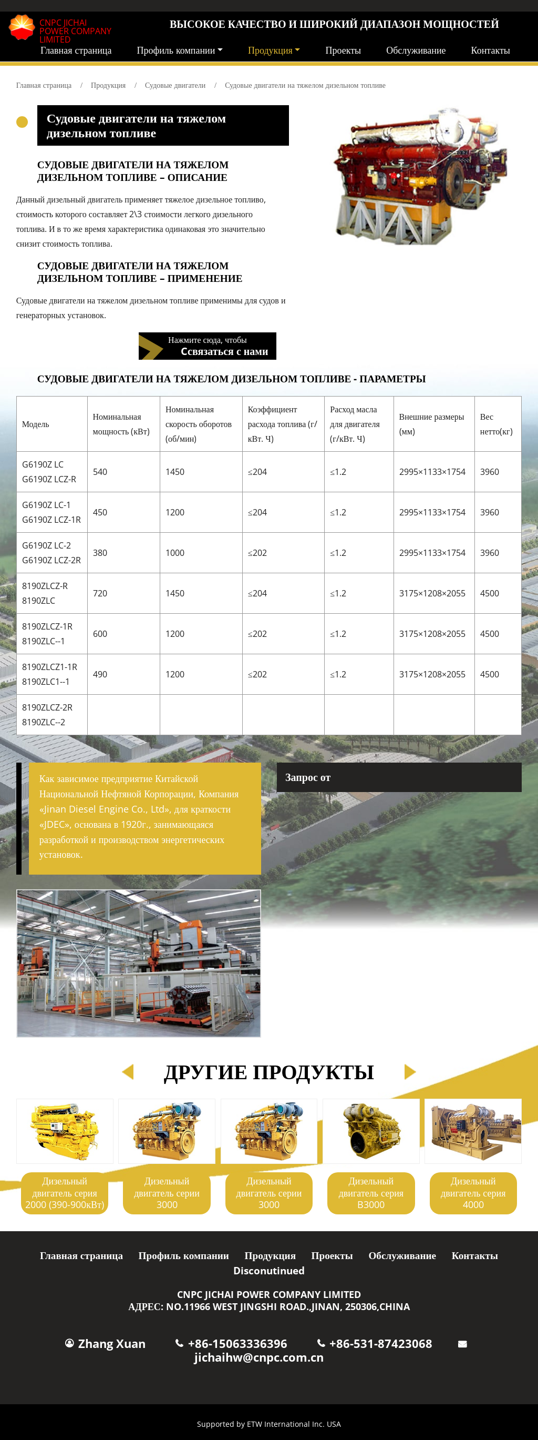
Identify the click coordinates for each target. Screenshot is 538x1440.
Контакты (490, 50)
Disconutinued (269, 1270)
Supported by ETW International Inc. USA (269, 1424)
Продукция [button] (270, 50)
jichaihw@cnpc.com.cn (259, 1357)
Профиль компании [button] (176, 50)
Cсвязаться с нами (224, 350)
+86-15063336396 (237, 1343)
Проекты (343, 50)
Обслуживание (416, 50)
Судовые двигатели (175, 85)
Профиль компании (184, 1255)
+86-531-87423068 (380, 1343)
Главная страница (75, 50)
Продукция (108, 85)
